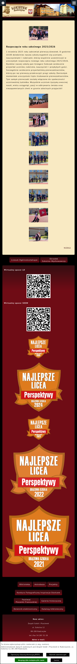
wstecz (67, 247)
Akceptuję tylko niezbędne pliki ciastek (31, 660)
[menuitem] (24, 260)
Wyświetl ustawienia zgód (57, 655)
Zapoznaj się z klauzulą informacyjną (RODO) (25, 655)
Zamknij (56, 660)
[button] (74, 3)
